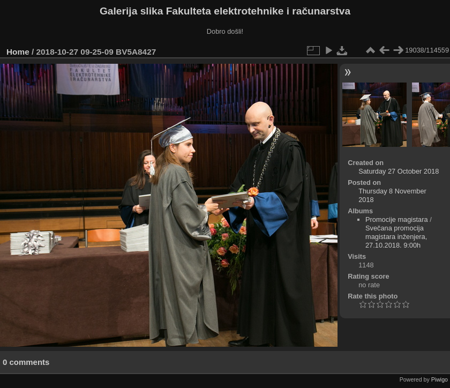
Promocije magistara (396, 219)
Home (17, 51)
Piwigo (439, 379)
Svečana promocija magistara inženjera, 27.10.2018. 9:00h (396, 236)
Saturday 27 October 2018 (398, 171)
